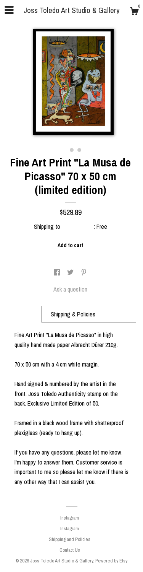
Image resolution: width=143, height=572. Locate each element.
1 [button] (64, 150)
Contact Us (69, 550)
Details (24, 314)
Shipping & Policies (73, 314)
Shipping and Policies (69, 539)
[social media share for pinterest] (84, 272)
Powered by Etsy (111, 560)
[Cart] (134, 12)
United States (78, 226)
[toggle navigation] (9, 10)
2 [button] (72, 150)
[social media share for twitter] (71, 272)
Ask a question (70, 289)
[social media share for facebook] (57, 272)
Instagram (69, 518)
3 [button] (79, 150)
